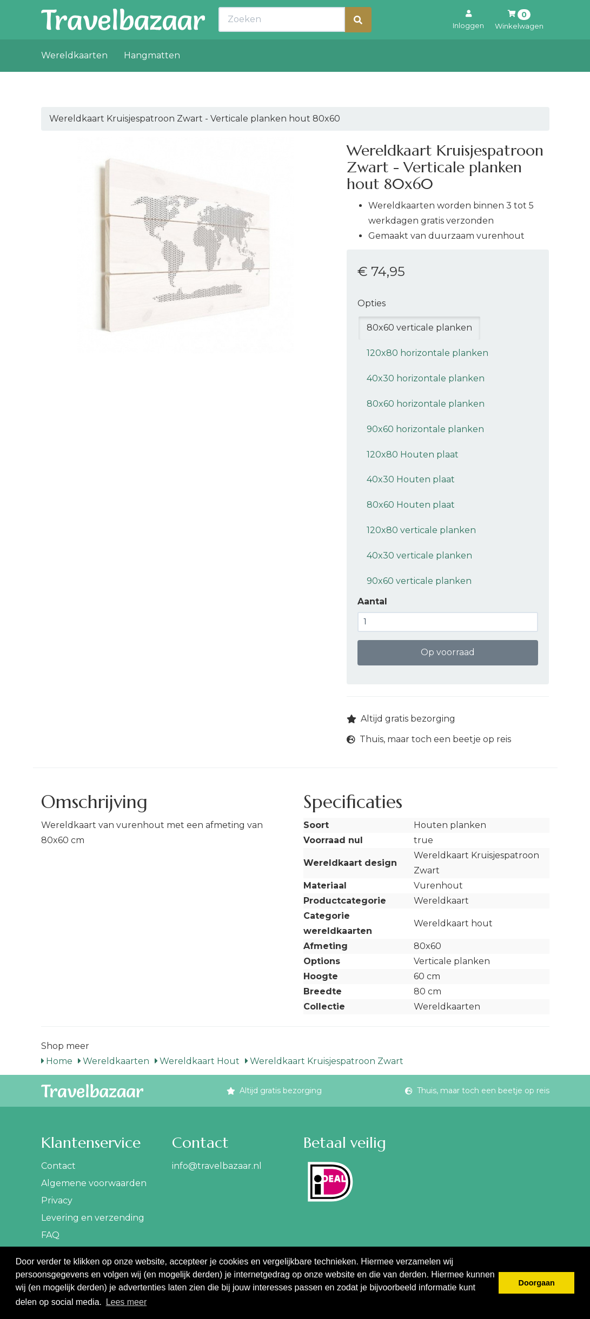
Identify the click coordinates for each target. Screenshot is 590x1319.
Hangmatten (152, 79)
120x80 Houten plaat (413, 454)
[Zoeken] (358, 43)
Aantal (372, 601)
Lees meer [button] (126, 1302)
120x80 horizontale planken (427, 353)
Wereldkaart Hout (197, 1061)
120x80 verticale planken (421, 530)
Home (56, 1061)
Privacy (56, 1200)
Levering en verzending (92, 1218)
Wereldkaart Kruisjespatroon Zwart (324, 1061)
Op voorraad (448, 652)
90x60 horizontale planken (425, 429)
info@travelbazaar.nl (217, 1166)
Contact (58, 1166)
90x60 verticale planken (419, 581)
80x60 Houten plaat (411, 505)
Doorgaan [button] (537, 1282)
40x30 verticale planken (419, 555)
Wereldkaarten (74, 79)
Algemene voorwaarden (94, 1183)
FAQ (50, 1235)
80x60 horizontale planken (426, 404)
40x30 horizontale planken (426, 378)
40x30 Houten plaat (411, 479)
